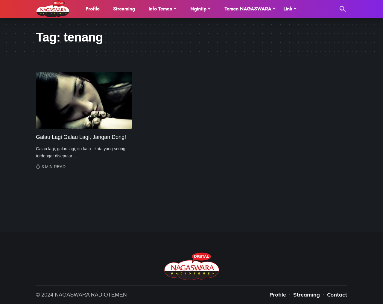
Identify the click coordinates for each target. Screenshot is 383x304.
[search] (343, 9)
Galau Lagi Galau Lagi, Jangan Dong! (81, 137)
